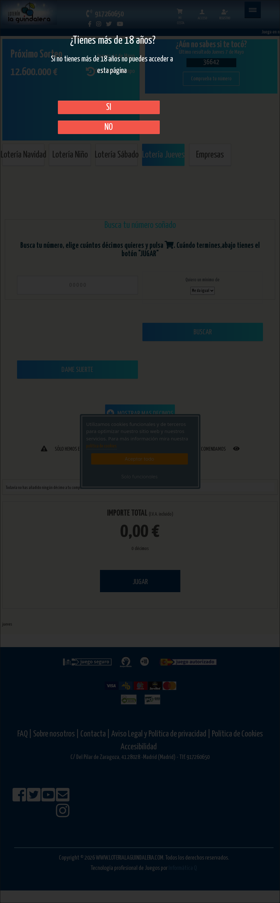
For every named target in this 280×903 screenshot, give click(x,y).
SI (108, 107)
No (108, 127)
